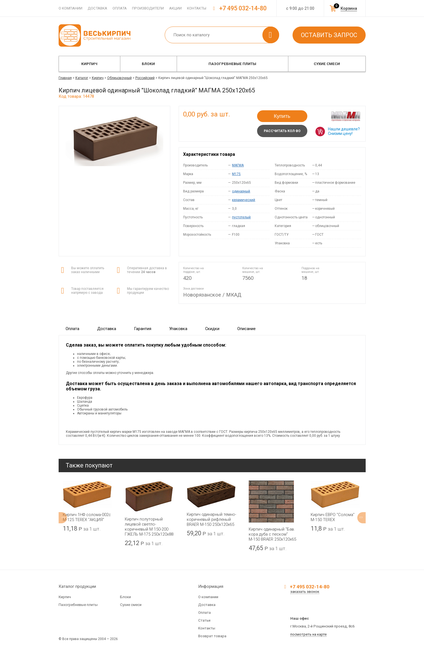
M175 (236, 174)
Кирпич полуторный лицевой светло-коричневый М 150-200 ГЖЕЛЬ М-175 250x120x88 (149, 527)
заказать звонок (304, 591)
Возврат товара (212, 636)
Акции (175, 8)
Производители (148, 8)
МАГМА (238, 165)
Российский (145, 78)
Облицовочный (119, 78)
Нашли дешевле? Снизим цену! (344, 131)
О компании (70, 8)
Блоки (148, 64)
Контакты (196, 8)
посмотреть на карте (308, 634)
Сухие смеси (327, 64)
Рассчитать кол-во (282, 131)
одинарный (241, 191)
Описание (246, 328)
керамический (243, 200)
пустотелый (241, 217)
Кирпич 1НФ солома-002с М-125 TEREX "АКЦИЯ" (87, 517)
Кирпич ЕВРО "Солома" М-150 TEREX (332, 517)
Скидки (212, 328)
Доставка (97, 8)
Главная (65, 78)
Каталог (81, 78)
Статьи (204, 620)
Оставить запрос (329, 35)
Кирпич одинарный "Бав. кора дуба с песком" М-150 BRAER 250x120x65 (272, 534)
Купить (282, 116)
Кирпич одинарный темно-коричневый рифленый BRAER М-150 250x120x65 (211, 519)
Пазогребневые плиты (232, 64)
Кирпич (89, 64)
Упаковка (178, 328)
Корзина (349, 8)
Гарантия (142, 328)
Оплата (119, 8)
